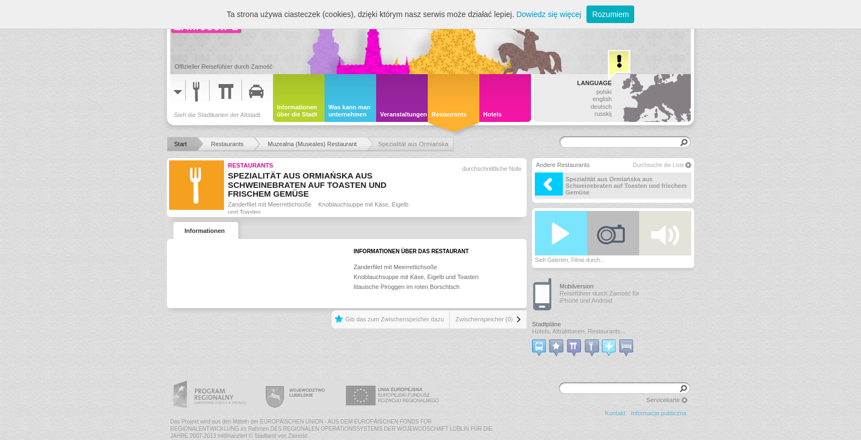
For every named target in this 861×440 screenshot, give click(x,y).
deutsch (601, 106)
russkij (603, 113)
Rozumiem (610, 14)
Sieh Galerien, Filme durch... (570, 260)
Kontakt (615, 413)
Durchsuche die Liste (658, 165)
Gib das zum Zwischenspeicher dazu (394, 319)
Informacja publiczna (658, 413)
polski (604, 91)
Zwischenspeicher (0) (484, 319)
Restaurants (250, 165)
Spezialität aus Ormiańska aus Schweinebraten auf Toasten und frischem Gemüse (610, 184)
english (602, 99)
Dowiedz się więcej (548, 14)
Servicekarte (663, 400)
